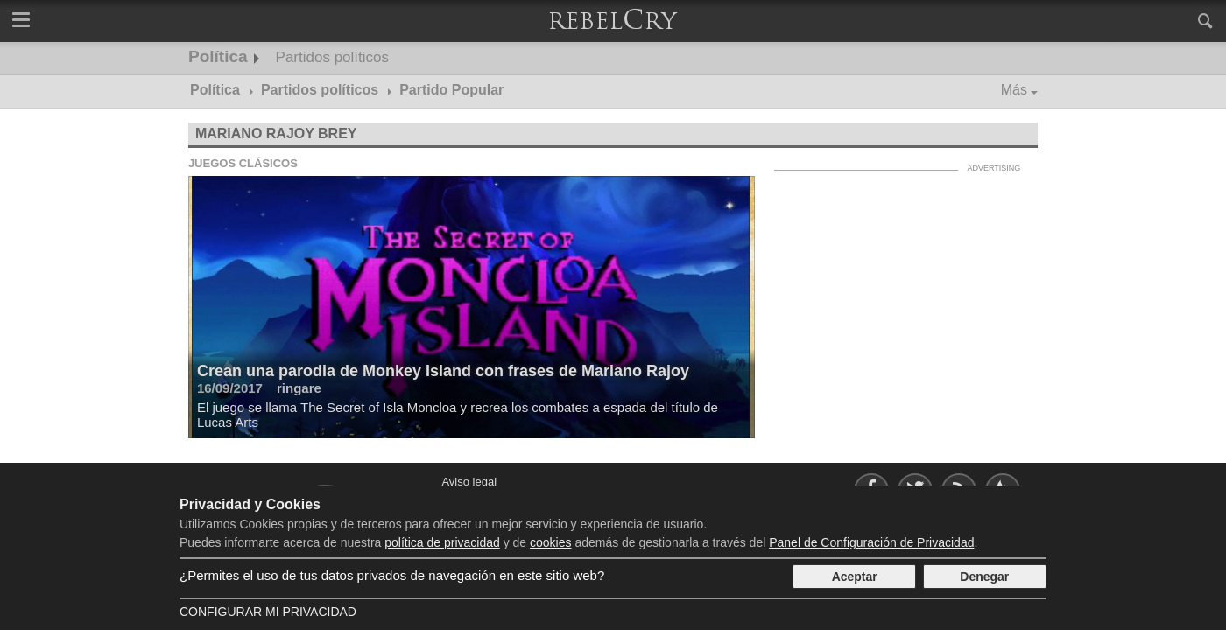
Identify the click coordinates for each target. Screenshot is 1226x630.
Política (218, 56)
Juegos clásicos (243, 163)
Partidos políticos (332, 57)
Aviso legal (469, 481)
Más (1014, 89)
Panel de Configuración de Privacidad (871, 543)
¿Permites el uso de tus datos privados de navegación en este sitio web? (392, 575)
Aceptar (854, 577)
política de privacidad (442, 543)
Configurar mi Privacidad (268, 612)
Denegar (984, 577)
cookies (550, 543)
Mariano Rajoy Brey (276, 133)
